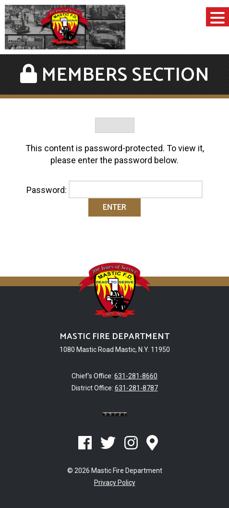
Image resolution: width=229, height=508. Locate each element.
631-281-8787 (136, 388)
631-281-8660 (135, 376)
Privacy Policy (114, 482)
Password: (114, 190)
